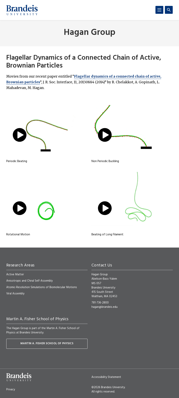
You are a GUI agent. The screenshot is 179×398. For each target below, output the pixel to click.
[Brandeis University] (22, 10)
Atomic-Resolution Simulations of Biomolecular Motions (41, 287)
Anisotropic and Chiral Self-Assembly (29, 280)
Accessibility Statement (106, 377)
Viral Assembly (15, 293)
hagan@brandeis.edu (104, 307)
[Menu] (159, 10)
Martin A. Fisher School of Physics (46, 343)
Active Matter (15, 274)
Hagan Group (89, 33)
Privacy (10, 389)
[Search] (169, 10)
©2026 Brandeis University (108, 387)
